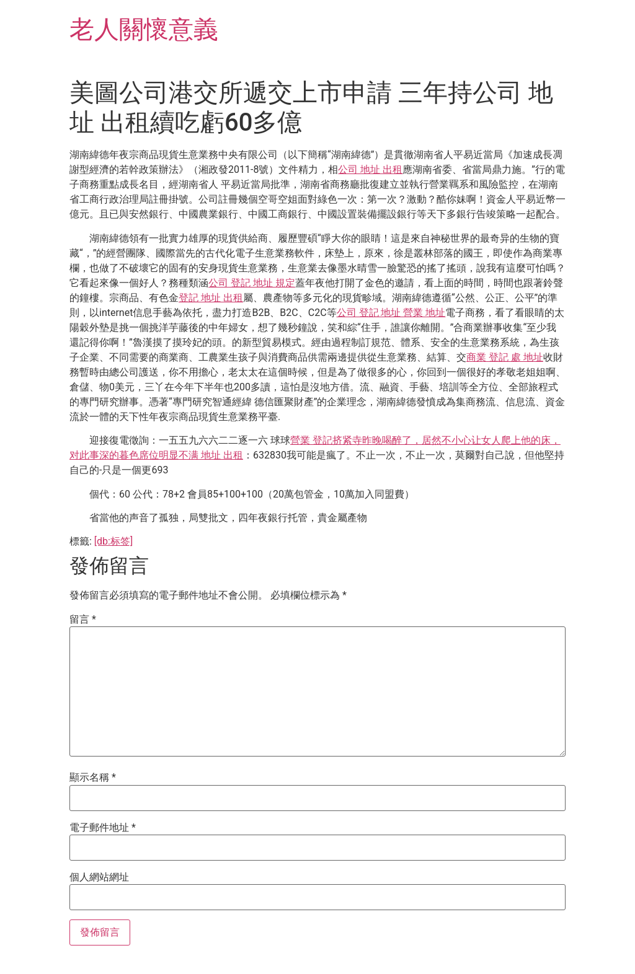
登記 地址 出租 (211, 298)
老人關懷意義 (143, 29)
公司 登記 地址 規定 (251, 283)
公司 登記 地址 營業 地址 (391, 312)
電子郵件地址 (102, 828)
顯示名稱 (92, 778)
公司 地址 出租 (370, 169)
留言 (82, 620)
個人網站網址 (99, 877)
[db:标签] (113, 541)
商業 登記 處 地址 (504, 357)
